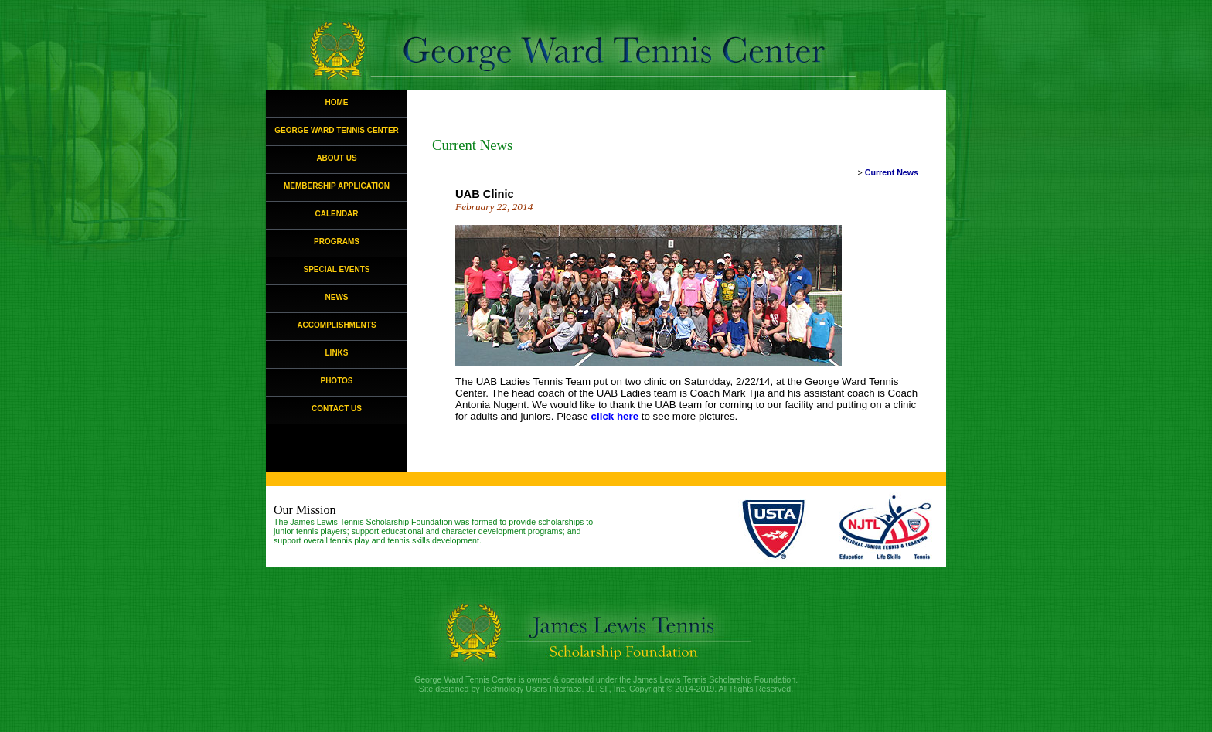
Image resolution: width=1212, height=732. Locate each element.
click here (615, 416)
